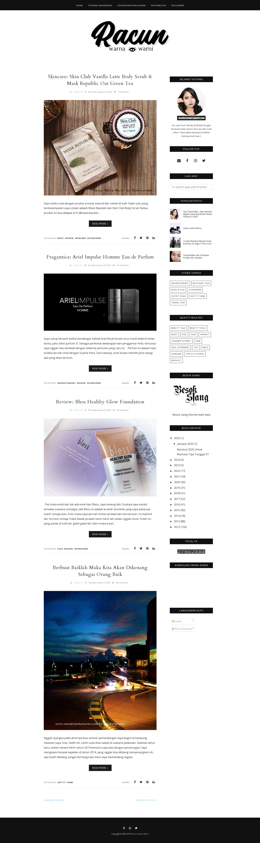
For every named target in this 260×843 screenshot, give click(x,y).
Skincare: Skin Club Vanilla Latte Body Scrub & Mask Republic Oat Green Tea (100, 80)
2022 (177, 471)
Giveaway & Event (181, 341)
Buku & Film (178, 290)
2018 (177, 493)
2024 (177, 460)
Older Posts (145, 800)
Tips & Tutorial (195, 354)
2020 (177, 482)
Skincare (80, 238)
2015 (177, 510)
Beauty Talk (178, 328)
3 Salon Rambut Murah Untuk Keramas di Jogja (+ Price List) (197, 242)
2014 (177, 516)
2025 (177, 438)
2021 (177, 476)
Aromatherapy (66, 383)
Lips (196, 347)
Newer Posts (55, 800)
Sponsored (94, 238)
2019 (177, 488)
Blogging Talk (201, 283)
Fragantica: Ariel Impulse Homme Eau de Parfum (100, 257)
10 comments (122, 582)
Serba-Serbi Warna (192, 228)
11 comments (122, 265)
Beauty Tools (198, 328)
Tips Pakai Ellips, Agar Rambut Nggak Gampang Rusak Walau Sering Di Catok (197, 214)
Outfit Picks (178, 296)
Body (60, 238)
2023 (177, 465)
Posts (177, 621)
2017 (177, 499)
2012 (177, 527)
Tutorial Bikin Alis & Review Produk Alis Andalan (196, 256)
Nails (205, 347)
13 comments (122, 410)
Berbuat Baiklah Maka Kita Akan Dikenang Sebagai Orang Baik (100, 571)
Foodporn (195, 290)
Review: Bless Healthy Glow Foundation (100, 401)
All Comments (182, 629)
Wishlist (176, 360)
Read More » (100, 223)
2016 (177, 504)
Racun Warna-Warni (140, 834)
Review (69, 238)
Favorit (204, 334)
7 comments (123, 92)
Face (60, 549)
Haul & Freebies (180, 347)
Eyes (184, 334)
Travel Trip (178, 303)
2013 (177, 521)
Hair (197, 341)
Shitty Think (65, 782)
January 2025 (185, 444)
